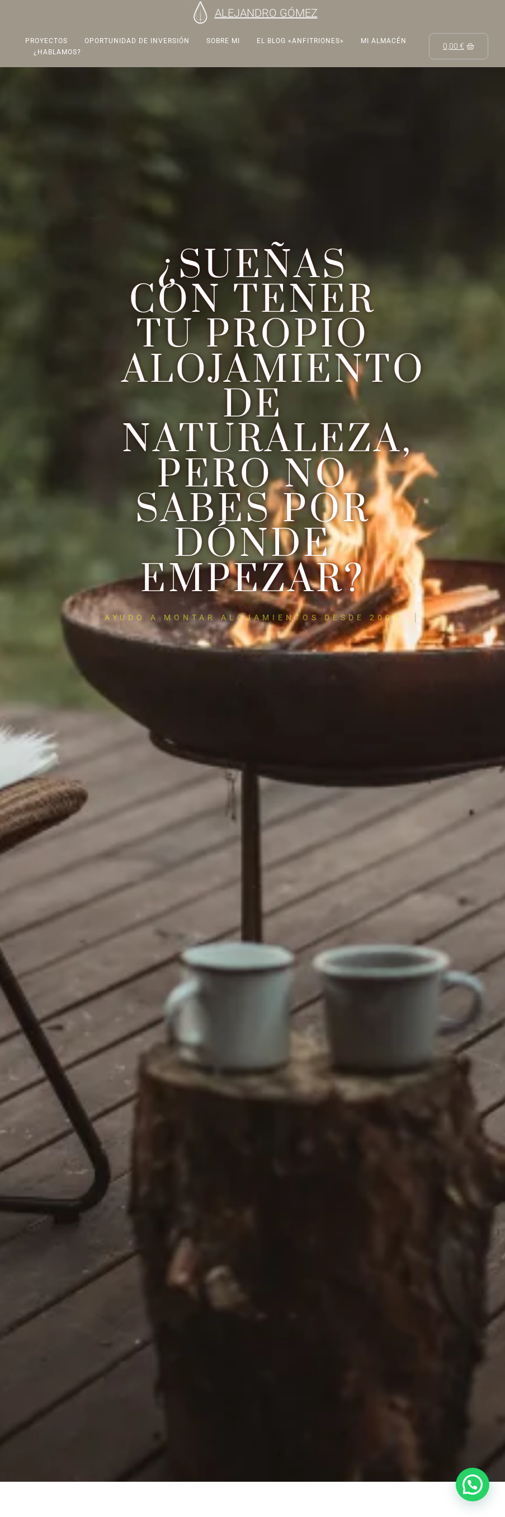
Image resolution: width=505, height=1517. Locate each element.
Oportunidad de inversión (137, 41)
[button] (472, 1484)
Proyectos (46, 41)
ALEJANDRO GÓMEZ (266, 13)
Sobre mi (223, 41)
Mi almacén (384, 41)
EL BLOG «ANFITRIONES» (300, 41)
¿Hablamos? (57, 52)
